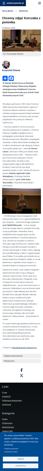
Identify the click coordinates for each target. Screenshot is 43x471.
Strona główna (7, 11)
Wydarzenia (23, 11)
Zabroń (20, 459)
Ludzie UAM (7, 431)
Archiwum (6, 404)
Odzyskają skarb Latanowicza (24, 347)
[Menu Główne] (39, 3)
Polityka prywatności (11, 449)
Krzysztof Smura (11, 70)
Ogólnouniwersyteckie (14, 356)
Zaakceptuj (20, 466)
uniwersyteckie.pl (15, 3)
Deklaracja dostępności (12, 400)
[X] (21, 375)
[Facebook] (21, 370)
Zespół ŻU (6, 396)
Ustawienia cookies (10, 452)
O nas (4, 392)
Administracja (8, 427)
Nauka (4, 419)
